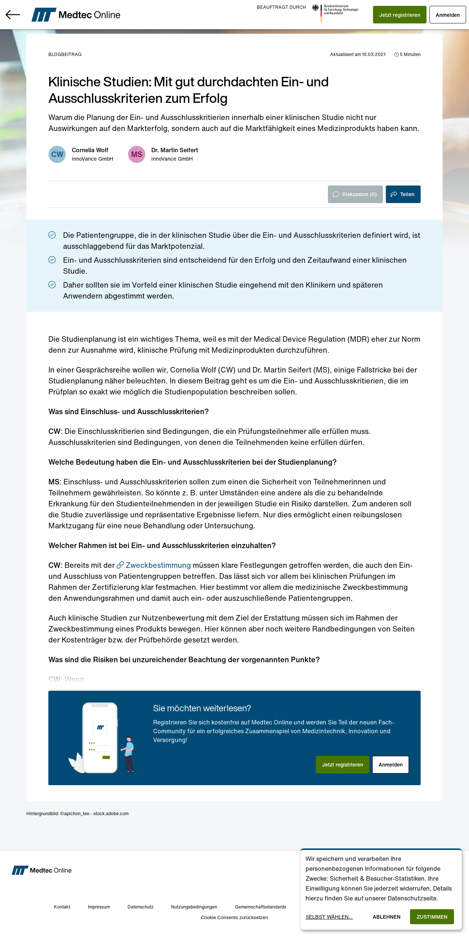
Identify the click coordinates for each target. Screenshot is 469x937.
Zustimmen (432, 917)
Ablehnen (386, 917)
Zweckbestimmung (154, 565)
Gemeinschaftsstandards (260, 907)
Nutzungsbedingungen (194, 907)
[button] (391, 14)
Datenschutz (141, 907)
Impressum (99, 907)
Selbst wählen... (329, 917)
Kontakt (62, 907)
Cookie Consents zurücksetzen (234, 917)
